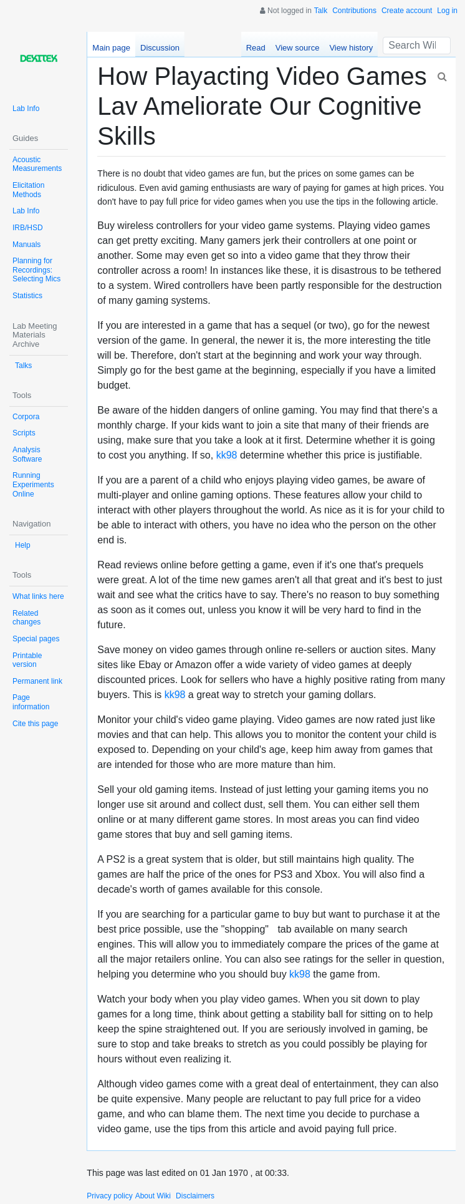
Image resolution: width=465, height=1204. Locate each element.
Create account (406, 10)
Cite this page (35, 723)
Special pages (35, 638)
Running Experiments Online (33, 484)
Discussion (160, 47)
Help (23, 545)
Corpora (25, 416)
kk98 (226, 455)
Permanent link (37, 681)
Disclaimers (195, 1196)
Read (256, 47)
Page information (30, 702)
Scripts (24, 433)
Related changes (26, 618)
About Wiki (153, 1196)
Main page (111, 47)
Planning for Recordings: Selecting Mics (36, 269)
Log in (447, 10)
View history (351, 47)
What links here (38, 596)
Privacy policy (109, 1196)
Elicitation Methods (28, 190)
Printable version (27, 660)
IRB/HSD (27, 227)
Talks (23, 365)
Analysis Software (27, 454)
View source (298, 47)
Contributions (354, 10)
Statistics (27, 295)
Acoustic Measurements (37, 164)
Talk (320, 10)
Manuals (26, 244)
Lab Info (25, 108)
